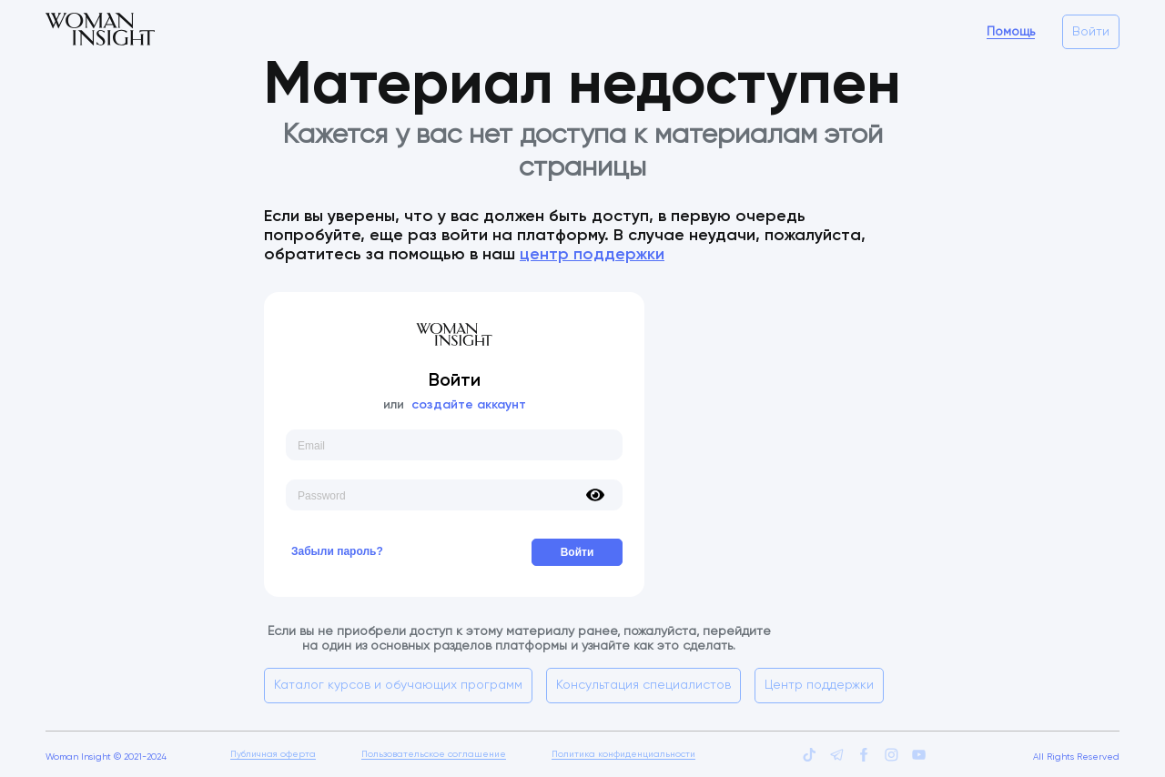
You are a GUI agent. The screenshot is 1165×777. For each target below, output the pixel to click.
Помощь (1011, 31)
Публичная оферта (273, 754)
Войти (1090, 31)
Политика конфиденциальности (623, 754)
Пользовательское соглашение (433, 754)
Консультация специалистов (643, 685)
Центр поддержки (819, 685)
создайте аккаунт (468, 405)
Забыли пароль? (337, 551)
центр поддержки (592, 255)
